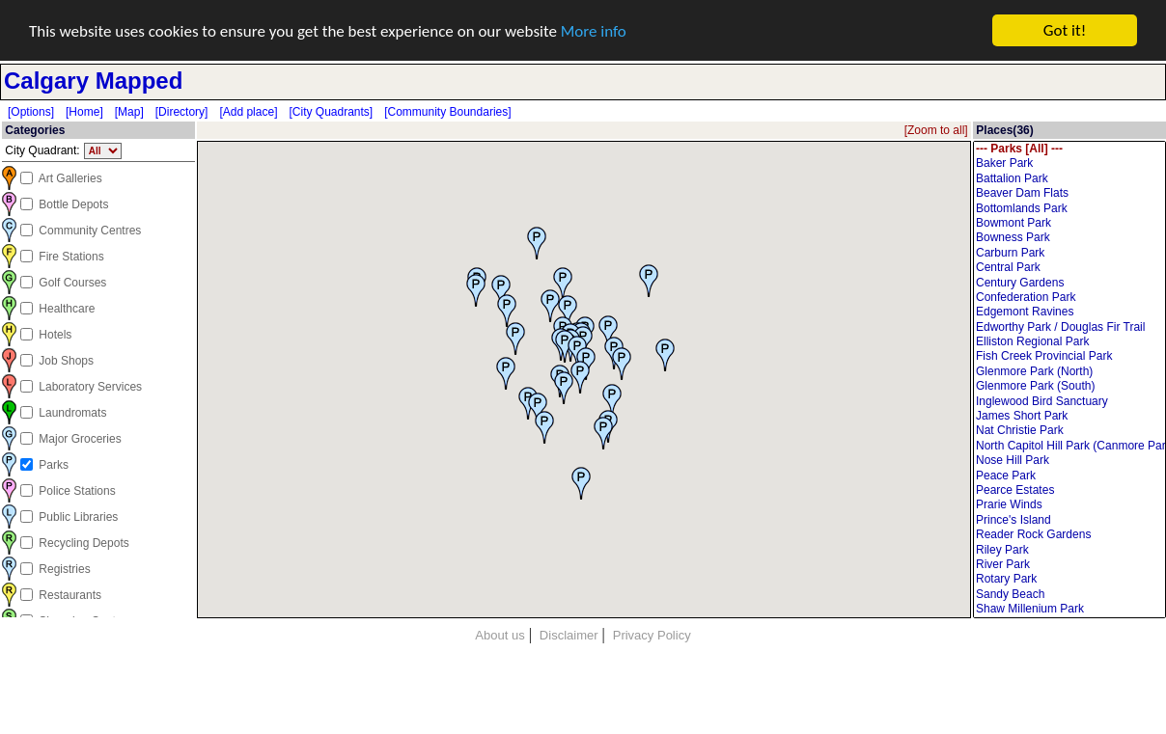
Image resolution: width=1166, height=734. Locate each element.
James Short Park (1069, 416)
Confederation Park (1069, 297)
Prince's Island (1069, 520)
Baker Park (1069, 163)
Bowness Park (1069, 238)
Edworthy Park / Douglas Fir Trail (1069, 327)
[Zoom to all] (936, 130)
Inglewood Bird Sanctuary (1069, 401)
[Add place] (248, 112)
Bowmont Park (1069, 223)
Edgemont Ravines (1069, 312)
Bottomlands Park (1069, 208)
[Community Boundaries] (447, 112)
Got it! (1064, 30)
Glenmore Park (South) (1069, 386)
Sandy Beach (1069, 594)
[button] (505, 372)
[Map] (129, 112)
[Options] (31, 112)
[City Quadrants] (331, 112)
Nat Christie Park (1069, 430)
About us (499, 635)
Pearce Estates (1069, 490)
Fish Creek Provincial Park (1069, 356)
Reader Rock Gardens (1069, 535)
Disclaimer (569, 635)
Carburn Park (1069, 253)
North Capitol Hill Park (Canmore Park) (1069, 446)
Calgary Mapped (93, 81)
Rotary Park (1069, 579)
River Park (1069, 564)
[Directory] (181, 112)
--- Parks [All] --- (1069, 149)
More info (593, 30)
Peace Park (1069, 475)
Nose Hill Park (1069, 460)
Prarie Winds (1069, 505)
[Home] (84, 112)
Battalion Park (1069, 179)
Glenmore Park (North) (1069, 372)
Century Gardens (1069, 282)
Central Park (1069, 267)
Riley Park (1069, 549)
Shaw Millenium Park (1069, 609)
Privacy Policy (652, 635)
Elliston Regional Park (1069, 342)
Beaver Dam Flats (1069, 193)
